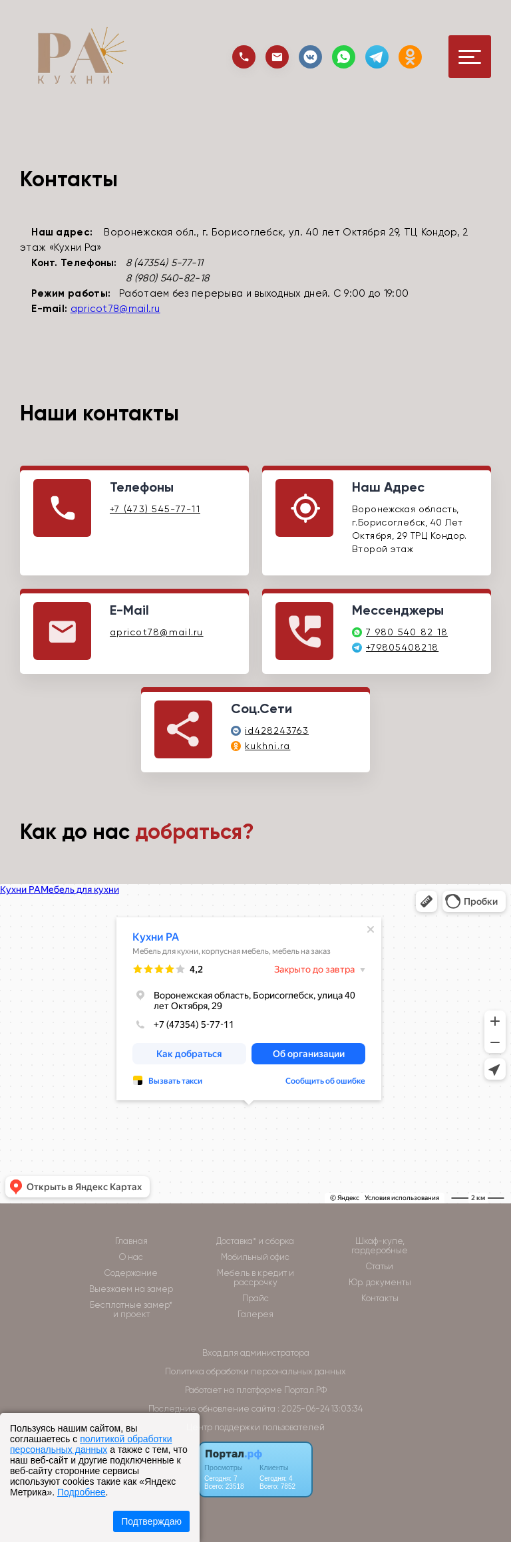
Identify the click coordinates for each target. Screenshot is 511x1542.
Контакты (380, 1298)
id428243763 (277, 730)
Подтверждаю (151, 1521)
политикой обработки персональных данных (91, 1444)
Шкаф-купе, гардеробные (379, 1246)
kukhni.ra (267, 745)
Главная (131, 1241)
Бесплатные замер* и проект (131, 1310)
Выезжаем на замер (131, 1289)
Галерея (255, 1314)
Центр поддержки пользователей (255, 1427)
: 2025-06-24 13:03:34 (320, 1409)
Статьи (379, 1266)
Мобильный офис (255, 1257)
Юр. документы (380, 1282)
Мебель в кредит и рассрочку (255, 1278)
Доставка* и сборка (255, 1241)
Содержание (131, 1273)
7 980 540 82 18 (407, 632)
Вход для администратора (255, 1353)
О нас (131, 1257)
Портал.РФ (305, 1390)
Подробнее (81, 1492)
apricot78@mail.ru (115, 309)
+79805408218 (402, 647)
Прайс (255, 1298)
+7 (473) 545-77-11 (155, 509)
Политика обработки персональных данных (255, 1371)
